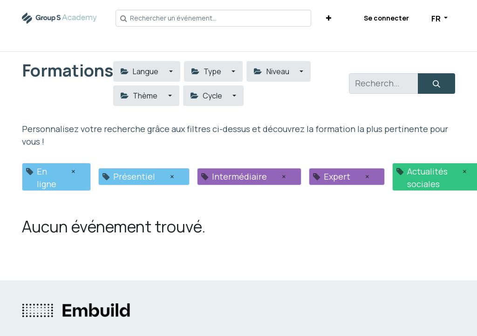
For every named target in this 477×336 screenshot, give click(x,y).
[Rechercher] (436, 83)
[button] (328, 18)
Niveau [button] (272, 71)
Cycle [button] (207, 96)
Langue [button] (140, 71)
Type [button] (207, 71)
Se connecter (386, 18)
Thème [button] (140, 96)
